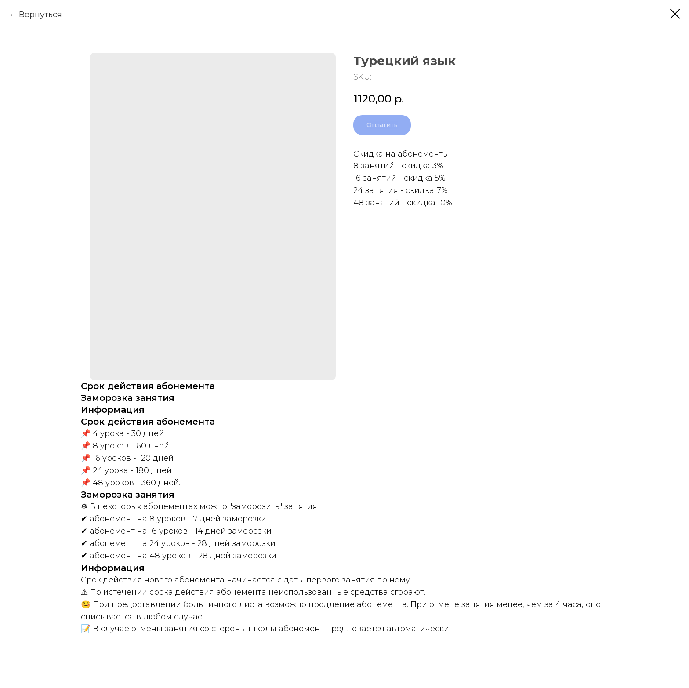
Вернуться (40, 14)
